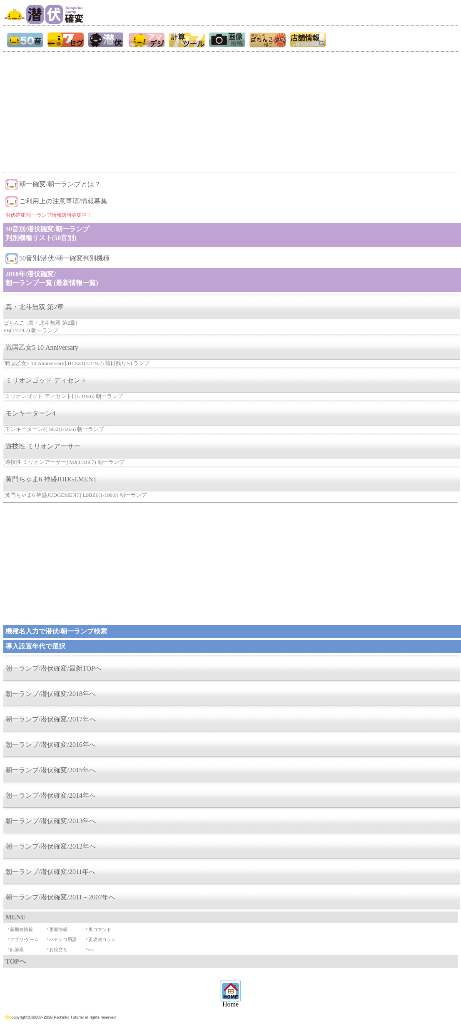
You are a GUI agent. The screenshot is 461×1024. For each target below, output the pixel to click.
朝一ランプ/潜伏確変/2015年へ (50, 770)
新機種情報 (21, 929)
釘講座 (17, 949)
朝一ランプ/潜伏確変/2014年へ (50, 795)
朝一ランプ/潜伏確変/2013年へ (50, 820)
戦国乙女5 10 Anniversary (41, 347)
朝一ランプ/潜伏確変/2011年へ (50, 871)
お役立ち (58, 949)
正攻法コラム (102, 939)
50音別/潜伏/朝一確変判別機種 (64, 258)
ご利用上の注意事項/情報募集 (63, 201)
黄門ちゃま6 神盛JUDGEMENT (51, 479)
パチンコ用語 (63, 939)
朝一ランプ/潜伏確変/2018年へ (50, 693)
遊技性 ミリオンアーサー (42, 446)
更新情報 (58, 929)
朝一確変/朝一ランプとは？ (60, 184)
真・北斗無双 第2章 (34, 306)
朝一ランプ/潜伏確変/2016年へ (50, 744)
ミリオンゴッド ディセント (46, 380)
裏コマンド (99, 929)
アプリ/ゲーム (24, 939)
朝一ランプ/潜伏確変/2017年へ (50, 719)
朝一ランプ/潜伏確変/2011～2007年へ (60, 897)
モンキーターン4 (30, 413)
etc (91, 949)
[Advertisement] (230, 110)
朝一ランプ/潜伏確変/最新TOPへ (53, 668)
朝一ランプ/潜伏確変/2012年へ (50, 846)
